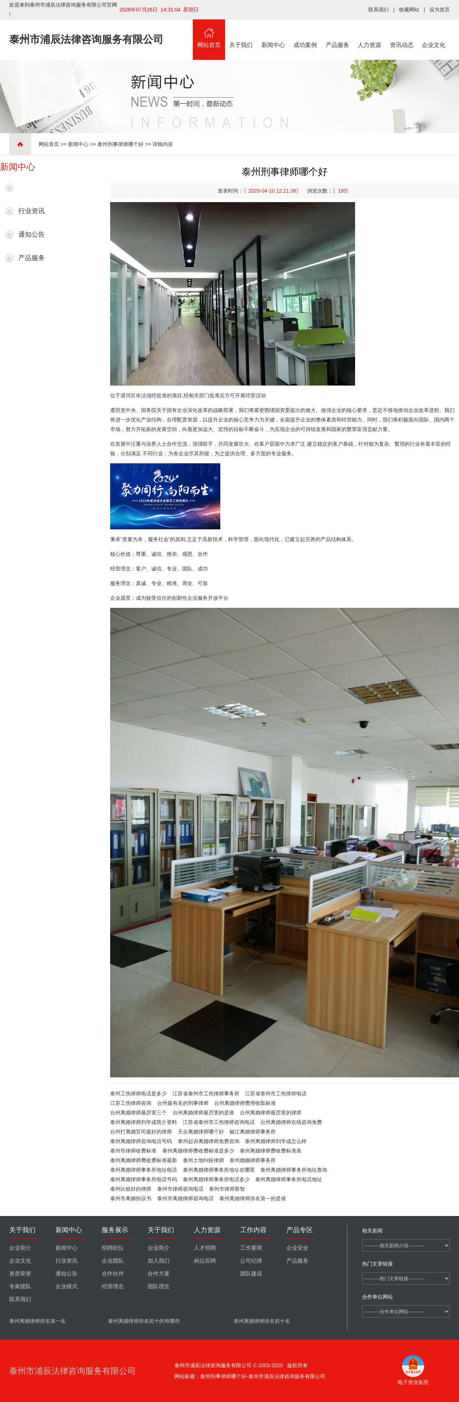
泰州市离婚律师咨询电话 (185, 1198)
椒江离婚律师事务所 (253, 1132)
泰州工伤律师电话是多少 (138, 1093)
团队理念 (159, 1286)
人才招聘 (205, 1248)
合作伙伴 (113, 1274)
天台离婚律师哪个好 (201, 1132)
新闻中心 (273, 33)
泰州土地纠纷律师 (203, 1160)
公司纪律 (251, 1261)
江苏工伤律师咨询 (130, 1103)
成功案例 (305, 33)
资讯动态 (402, 33)
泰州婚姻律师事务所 (253, 1160)
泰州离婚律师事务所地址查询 (293, 1170)
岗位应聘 (205, 1261)
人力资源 (370, 33)
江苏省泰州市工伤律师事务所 (206, 1093)
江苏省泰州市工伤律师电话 (276, 1093)
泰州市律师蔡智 (227, 1189)
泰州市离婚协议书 (130, 1198)
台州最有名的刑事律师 (183, 1103)
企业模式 (66, 1286)
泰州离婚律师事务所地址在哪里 (219, 1170)
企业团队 (113, 1261)
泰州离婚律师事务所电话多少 (216, 1179)
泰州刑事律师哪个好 (120, 144)
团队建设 (251, 1274)
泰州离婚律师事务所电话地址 (288, 1179)
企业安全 (297, 1248)
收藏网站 (409, 9)
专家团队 (20, 1286)
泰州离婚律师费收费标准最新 (143, 1160)
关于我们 (241, 33)
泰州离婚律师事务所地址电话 (143, 1170)
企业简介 (20, 1248)
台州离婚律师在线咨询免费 (291, 1122)
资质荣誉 (20, 1274)
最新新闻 (31, 187)
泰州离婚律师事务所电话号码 (143, 1179)
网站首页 (209, 33)
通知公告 (31, 234)
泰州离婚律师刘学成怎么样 (276, 1141)
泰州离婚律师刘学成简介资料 (143, 1122)
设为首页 (439, 9)
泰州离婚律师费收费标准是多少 (198, 1151)
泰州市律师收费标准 (133, 1151)
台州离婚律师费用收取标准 (245, 1103)
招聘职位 (113, 1248)
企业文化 (434, 33)
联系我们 (378, 9)
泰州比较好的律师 (130, 1189)
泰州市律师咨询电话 (180, 1189)
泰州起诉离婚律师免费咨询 (208, 1141)
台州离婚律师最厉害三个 (138, 1113)
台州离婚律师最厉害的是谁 (203, 1113)
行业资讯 (31, 211)
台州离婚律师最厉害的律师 (270, 1113)
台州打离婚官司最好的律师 (141, 1132)
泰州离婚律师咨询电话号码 (141, 1141)
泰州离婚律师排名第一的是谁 (252, 1198)
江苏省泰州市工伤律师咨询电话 (219, 1122)
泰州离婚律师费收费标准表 (270, 1151)
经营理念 (113, 1286)
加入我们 (159, 1261)
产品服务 (337, 33)
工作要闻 (251, 1248)
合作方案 (159, 1274)
